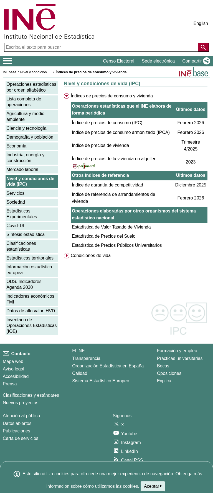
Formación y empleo (177, 350)
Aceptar (153, 486)
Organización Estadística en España (108, 366)
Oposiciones (169, 373)
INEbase (9, 72)
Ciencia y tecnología (26, 128)
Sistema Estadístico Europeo (100, 380)
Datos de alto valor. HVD (30, 310)
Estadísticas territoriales (30, 258)
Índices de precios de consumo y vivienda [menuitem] (112, 96)
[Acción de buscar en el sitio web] (203, 47)
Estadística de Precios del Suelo (103, 236)
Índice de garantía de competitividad (107, 185)
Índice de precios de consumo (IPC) (107, 122)
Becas (163, 366)
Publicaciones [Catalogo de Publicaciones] (16, 431)
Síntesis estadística (25, 234)
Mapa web (13, 361)
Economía (16, 146)
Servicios (15, 193)
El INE (78, 350)
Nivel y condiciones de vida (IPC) (46, 72)
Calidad (79, 373)
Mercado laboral (22, 169)
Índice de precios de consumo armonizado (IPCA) (121, 132)
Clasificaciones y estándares (31, 395)
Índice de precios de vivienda (100, 145)
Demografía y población (29, 137)
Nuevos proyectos (20, 402)
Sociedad (15, 202)
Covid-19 (15, 225)
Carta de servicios (20, 438)
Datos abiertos (17, 423)
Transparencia (86, 358)
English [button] (201, 23)
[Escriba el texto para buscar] (101, 47)
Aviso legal (13, 369)
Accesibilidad (16, 376)
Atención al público (21, 415)
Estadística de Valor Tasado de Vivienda (111, 227)
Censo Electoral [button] (118, 61)
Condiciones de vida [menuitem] (91, 255)
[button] (195, 61)
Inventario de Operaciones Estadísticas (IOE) (31, 325)
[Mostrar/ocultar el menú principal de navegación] (8, 61)
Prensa (10, 384)
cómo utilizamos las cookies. (111, 486)
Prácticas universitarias (180, 358)
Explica (164, 380)
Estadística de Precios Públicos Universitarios (117, 245)
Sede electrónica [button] (158, 61)
